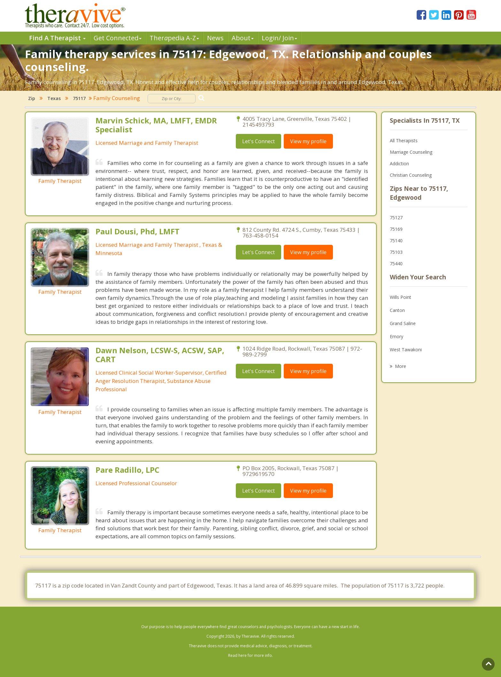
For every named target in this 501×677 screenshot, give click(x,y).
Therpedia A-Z (174, 38)
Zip (31, 98)
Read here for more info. (250, 655)
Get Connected (118, 38)
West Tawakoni (406, 349)
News (215, 38)
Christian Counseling (411, 175)
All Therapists (404, 140)
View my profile (308, 141)
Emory (396, 336)
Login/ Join (279, 38)
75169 (396, 229)
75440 (396, 264)
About (243, 38)
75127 (396, 217)
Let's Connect (258, 141)
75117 (79, 98)
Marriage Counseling (411, 152)
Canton (397, 310)
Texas (54, 98)
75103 (396, 252)
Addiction (399, 163)
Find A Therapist (57, 38)
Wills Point (400, 297)
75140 (396, 240)
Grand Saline (403, 323)
